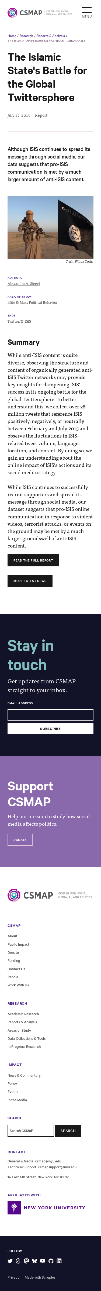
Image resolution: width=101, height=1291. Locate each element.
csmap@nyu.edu (48, 1161)
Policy (12, 1083)
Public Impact (18, 944)
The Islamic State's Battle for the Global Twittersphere (46, 40)
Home (12, 35)
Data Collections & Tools (27, 1038)
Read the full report (34, 560)
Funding (14, 960)
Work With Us (18, 985)
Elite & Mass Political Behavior (32, 302)
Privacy (13, 1277)
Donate (20, 839)
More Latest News (30, 580)
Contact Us (16, 969)
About (12, 936)
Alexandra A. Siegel (24, 283)
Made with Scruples (40, 1277)
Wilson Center (84, 261)
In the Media (17, 1100)
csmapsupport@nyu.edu (57, 1167)
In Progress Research (24, 1046)
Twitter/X (15, 321)
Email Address (20, 703)
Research (26, 35)
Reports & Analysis (51, 35)
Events (13, 1091)
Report (41, 115)
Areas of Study (19, 1030)
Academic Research (23, 1014)
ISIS (28, 321)
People (13, 977)
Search (68, 1130)
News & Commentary (24, 1075)
